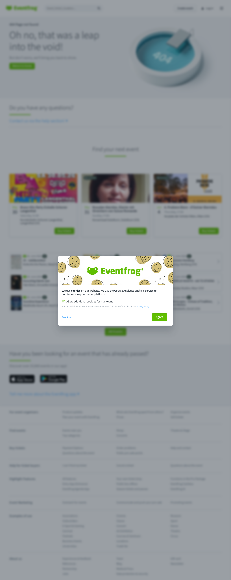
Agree (160, 317)
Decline (66, 317)
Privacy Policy (142, 306)
